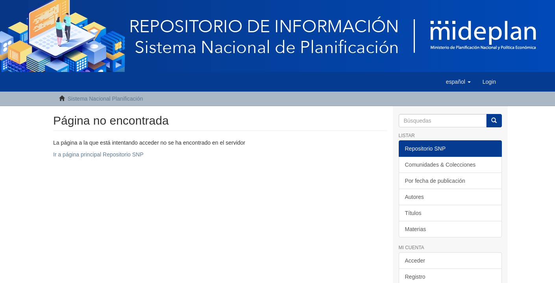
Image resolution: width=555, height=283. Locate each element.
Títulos (413, 213)
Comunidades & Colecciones (440, 165)
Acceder (415, 260)
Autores (414, 197)
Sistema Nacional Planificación (105, 99)
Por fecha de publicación (435, 181)
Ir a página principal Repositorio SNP (98, 154)
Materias (415, 229)
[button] (458, 82)
